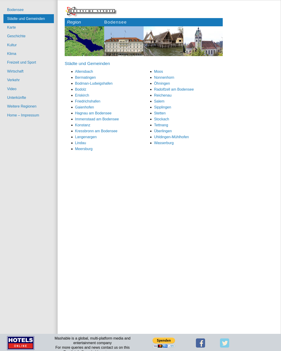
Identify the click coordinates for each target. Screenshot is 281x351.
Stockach (161, 119)
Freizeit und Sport (21, 62)
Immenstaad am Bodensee (97, 119)
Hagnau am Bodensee (93, 113)
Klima (11, 54)
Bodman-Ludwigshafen (94, 83)
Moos (158, 71)
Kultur (12, 45)
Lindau (80, 143)
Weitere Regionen (21, 106)
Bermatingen (85, 77)
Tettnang (161, 125)
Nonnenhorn (164, 77)
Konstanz (82, 125)
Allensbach (84, 71)
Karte (11, 27)
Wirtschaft (15, 71)
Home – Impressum (23, 115)
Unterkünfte (16, 98)
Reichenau (163, 95)
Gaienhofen (84, 107)
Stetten (160, 113)
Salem (159, 101)
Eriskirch (82, 95)
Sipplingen (162, 107)
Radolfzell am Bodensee (174, 89)
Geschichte (16, 36)
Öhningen (162, 83)
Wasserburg (164, 143)
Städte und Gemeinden (26, 19)
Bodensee (15, 10)
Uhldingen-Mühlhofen (171, 137)
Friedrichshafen (87, 101)
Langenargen (86, 137)
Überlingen (163, 131)
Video (12, 89)
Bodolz (80, 89)
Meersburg (83, 149)
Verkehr (13, 80)
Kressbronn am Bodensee (96, 131)
